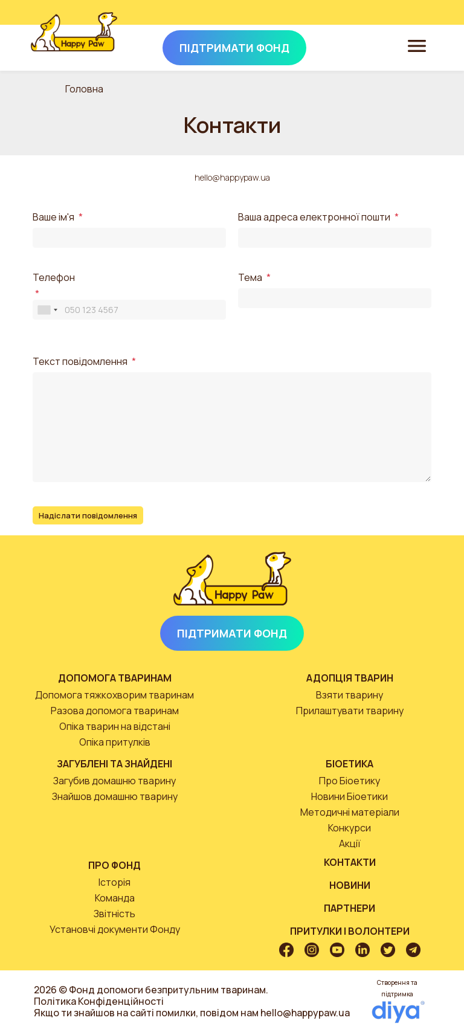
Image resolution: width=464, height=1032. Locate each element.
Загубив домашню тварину (114, 780)
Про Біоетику (349, 780)
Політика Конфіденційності (99, 1001)
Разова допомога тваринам (115, 710)
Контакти (350, 862)
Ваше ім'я (53, 217)
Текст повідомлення (80, 361)
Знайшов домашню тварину (115, 796)
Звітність (114, 913)
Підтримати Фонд (232, 633)
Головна (84, 88)
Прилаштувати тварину (350, 710)
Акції (350, 843)
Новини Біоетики (349, 796)
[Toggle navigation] (417, 45)
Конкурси (349, 827)
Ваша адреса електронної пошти (314, 217)
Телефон (54, 277)
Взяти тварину (349, 694)
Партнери (349, 908)
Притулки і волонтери (350, 931)
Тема (250, 277)
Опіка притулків (114, 742)
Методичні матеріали (349, 812)
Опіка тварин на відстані (114, 726)
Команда (115, 898)
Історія (114, 882)
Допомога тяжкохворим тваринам (114, 694)
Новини (349, 885)
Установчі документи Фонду (115, 929)
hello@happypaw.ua (232, 177)
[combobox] (47, 309)
